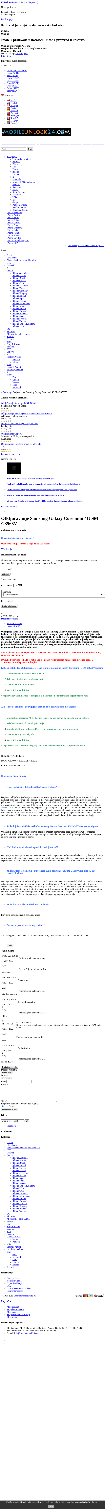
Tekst (4, 1104)
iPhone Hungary (19, 293)
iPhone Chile (18, 283)
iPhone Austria (13, 215)
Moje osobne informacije (18, 1318)
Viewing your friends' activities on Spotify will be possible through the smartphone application (44, 501)
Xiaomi (16, 184)
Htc (14, 166)
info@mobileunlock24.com (26, 1336)
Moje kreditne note (15, 1313)
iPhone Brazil (13, 217)
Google (15, 380)
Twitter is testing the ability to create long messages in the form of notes (35, 495)
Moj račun (6, 1304)
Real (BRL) (12, 86)
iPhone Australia (14, 212)
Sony (15, 189)
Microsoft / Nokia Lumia (24, 182)
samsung (7, 592)
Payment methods (15, 1294)
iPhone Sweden (14, 238)
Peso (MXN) (12, 80)
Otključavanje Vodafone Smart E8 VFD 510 (21, 444)
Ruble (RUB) (13, 88)
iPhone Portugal (19, 311)
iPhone (15, 172)
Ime (3, 1082)
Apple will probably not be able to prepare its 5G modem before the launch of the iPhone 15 (43, 484)
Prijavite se (6, 56)
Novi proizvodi (14, 1281)
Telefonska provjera (21, 159)
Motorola (17, 179)
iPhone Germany (14, 228)
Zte (14, 200)
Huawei (16, 169)
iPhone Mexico (19, 301)
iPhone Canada (13, 222)
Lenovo (16, 174)
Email (4, 1085)
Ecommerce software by (25, 1299)
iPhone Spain (13, 235)
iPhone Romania (20, 313)
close (51, 1506)
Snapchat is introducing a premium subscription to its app (30, 478)
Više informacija (14, 624)
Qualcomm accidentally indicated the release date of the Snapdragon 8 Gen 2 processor (42, 490)
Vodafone (17, 194)
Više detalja (6, 549)
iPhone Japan (13, 233)
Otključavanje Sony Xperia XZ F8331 (18, 403)
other (9, 374)
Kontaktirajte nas (14, 1284)
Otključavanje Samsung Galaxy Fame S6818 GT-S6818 (26, 413)
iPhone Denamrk (20, 285)
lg (13, 177)
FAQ (9, 1289)
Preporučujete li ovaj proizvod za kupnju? (20, 1107)
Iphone (10, 270)
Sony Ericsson (19, 192)
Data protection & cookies (19, 1292)
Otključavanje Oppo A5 (12, 434)
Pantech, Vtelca (19, 205)
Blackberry (17, 164)
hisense (15, 382)
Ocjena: (5, 1075)
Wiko (15, 197)
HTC (9, 263)
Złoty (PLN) (12, 91)
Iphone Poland (13, 220)
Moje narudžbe (13, 1310)
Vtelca (15, 362)
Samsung (16, 187)
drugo (15, 202)
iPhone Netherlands (21, 303)
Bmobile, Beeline (20, 210)
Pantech (16, 359)
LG (8, 329)
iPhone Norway (19, 306)
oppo (14, 385)
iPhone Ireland (13, 230)
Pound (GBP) (13, 83)
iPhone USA (12, 243)
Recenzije (14, 626)
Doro (14, 377)
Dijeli (10, 946)
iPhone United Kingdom (18, 240)
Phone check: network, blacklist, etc (23, 260)
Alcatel (16, 161)
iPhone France (13, 225)
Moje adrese (12, 1315)
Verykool (16, 387)
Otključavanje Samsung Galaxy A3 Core (19, 423)
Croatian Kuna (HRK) (17, 70)
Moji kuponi (12, 1320)
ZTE (9, 349)
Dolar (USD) (13, 73)
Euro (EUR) (12, 75)
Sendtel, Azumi (19, 207)
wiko (9, 364)
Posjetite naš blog (9, 506)
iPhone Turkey (19, 321)
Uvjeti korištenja (14, 1286)
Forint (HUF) (13, 78)
